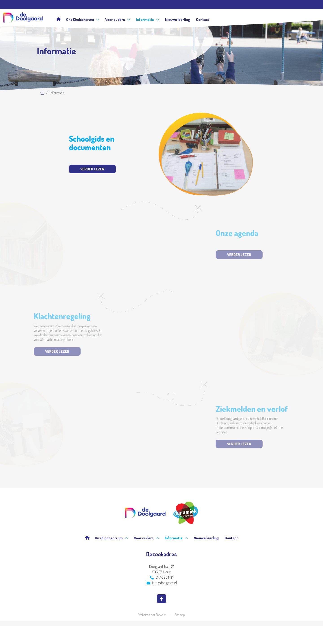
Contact (202, 19)
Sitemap (180, 615)
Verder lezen (86, 169)
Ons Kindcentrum (82, 19)
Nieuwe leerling (177, 19)
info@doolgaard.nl (162, 582)
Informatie (147, 19)
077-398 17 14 (161, 577)
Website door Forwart (152, 615)
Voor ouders (117, 19)
